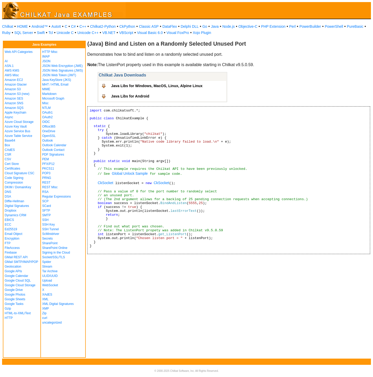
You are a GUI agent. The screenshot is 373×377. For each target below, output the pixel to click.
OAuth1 (47, 112)
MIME (46, 89)
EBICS (9, 220)
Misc (45, 103)
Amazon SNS (14, 103)
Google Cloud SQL (18, 280)
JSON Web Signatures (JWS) (62, 70)
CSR (8, 154)
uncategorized (52, 322)
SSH (45, 220)
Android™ (40, 26)
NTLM (46, 108)
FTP (8, 243)
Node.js (229, 26)
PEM (45, 159)
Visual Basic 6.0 (150, 33)
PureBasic (355, 26)
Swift (41, 33)
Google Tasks (14, 304)
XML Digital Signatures (58, 304)
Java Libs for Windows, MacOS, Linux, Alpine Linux (157, 86)
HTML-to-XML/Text (18, 313)
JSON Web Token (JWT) (59, 75)
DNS (8, 192)
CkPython (127, 26)
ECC (8, 224)
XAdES (47, 294)
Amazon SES (14, 98)
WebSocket (50, 285)
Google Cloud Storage (20, 285)
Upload (47, 280)
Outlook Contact (53, 150)
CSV (8, 159)
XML (45, 299)
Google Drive (14, 290)
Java (215, 26)
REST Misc (50, 187)
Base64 (10, 140)
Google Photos (15, 294)
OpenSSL (49, 136)
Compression (14, 182)
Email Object (13, 234)
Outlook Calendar (54, 145)
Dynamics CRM (15, 215)
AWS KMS (12, 70)
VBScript (126, 33)
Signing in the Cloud (56, 252)
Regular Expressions (56, 196)
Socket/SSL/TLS (53, 257)
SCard (46, 206)
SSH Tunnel (50, 229)
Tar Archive (50, 271)
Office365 (48, 126)
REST (46, 182)
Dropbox (10, 210)
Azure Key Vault (16, 126)
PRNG (46, 178)
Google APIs (13, 271)
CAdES (10, 150)
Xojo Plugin (202, 33)
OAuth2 (47, 117)
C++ (83, 26)
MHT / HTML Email (55, 84)
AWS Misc (12, 75)
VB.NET (109, 33)
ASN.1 (9, 66)
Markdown (49, 94)
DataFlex (169, 26)
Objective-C (247, 26)
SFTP (46, 210)
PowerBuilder (310, 26)
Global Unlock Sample (130, 173)
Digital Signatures (17, 206)
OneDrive (48, 131)
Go (204, 26)
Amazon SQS (14, 108)
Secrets (47, 238)
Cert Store (12, 164)
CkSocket (105, 183)
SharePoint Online (54, 248)
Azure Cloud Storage (19, 122)
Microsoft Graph (53, 98)
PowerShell (334, 26)
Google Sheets (15, 299)
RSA (45, 192)
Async (9, 117)
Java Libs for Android (130, 96)
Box (7, 145)
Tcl (50, 33)
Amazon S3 (13, 89)
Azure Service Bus (17, 131)
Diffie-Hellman (14, 201)
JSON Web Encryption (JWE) (62, 66)
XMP (45, 308)
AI (6, 61)
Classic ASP (149, 26)
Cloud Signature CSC (19, 173)
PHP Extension (273, 26)
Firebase (11, 252)
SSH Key (48, 224)
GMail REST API (16, 257)
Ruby (6, 33)
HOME (22, 26)
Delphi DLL (189, 26)
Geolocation (13, 266)
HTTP (9, 318)
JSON (46, 61)
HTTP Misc (50, 52)
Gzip (8, 308)
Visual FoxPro (178, 33)
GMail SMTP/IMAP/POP (21, 262)
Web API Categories (19, 52)
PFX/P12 (48, 164)
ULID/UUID (50, 276)
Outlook (47, 140)
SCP (45, 201)
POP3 (46, 173)
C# (73, 26)
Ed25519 (11, 229)
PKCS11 (48, 168)
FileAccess (12, 248)
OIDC (46, 122)
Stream (47, 266)
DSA (8, 196)
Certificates (12, 168)
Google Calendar (16, 276)
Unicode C (65, 33)
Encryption (12, 238)
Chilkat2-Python (103, 26)
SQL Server (23, 33)
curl (44, 318)
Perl (292, 26)
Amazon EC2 (14, 80)
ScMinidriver (50, 234)
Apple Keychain (15, 112)
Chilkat (7, 26)
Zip (44, 313)
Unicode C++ (88, 33)
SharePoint (50, 243)
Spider (46, 262)
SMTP (46, 215)
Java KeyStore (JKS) (56, 80)
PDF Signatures (53, 154)
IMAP (46, 56)
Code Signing (14, 178)
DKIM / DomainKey (18, 187)
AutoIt (56, 26)
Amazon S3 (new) (17, 94)
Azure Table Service (18, 136)
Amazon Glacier (16, 84)
